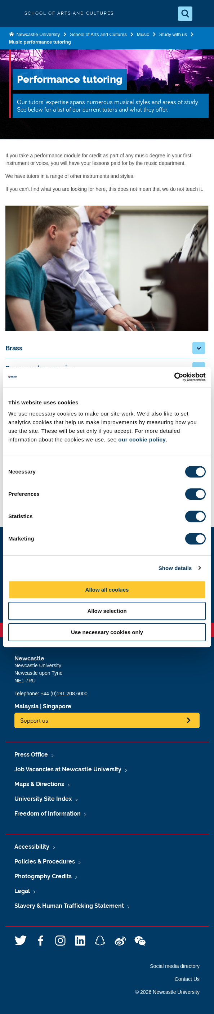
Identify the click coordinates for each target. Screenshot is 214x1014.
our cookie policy (142, 439)
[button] (198, 348)
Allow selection (106, 611)
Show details (175, 568)
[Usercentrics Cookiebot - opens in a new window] (174, 377)
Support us (34, 720)
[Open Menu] (202, 13)
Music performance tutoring (40, 42)
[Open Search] (185, 13)
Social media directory (175, 966)
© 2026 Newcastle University (167, 992)
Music (143, 34)
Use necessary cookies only (107, 632)
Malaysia (26, 706)
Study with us (173, 34)
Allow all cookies (107, 590)
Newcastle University (37, 34)
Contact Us (187, 979)
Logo (11, 13)
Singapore (57, 706)
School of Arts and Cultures (98, 34)
